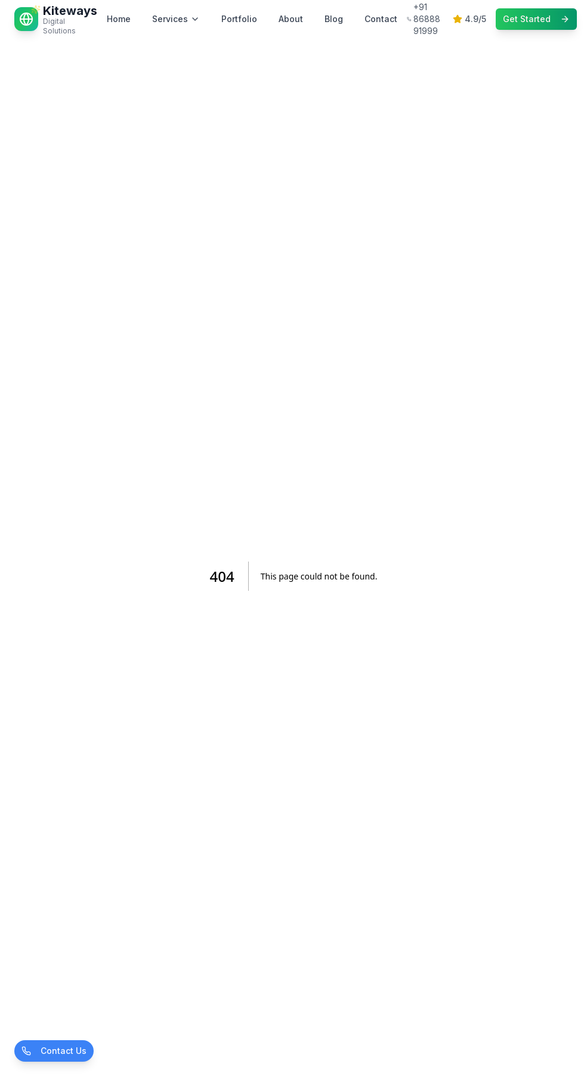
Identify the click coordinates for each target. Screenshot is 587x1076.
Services (176, 19)
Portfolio (239, 19)
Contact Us (53, 1051)
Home (119, 19)
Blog (334, 19)
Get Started (536, 19)
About (291, 19)
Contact (380, 19)
